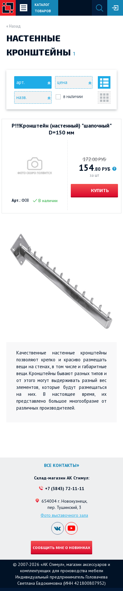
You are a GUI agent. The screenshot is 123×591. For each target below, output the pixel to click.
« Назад (13, 26)
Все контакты (60, 465)
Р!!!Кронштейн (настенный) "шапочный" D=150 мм (62, 129)
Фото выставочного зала (64, 515)
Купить (99, 190)
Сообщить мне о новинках (61, 547)
